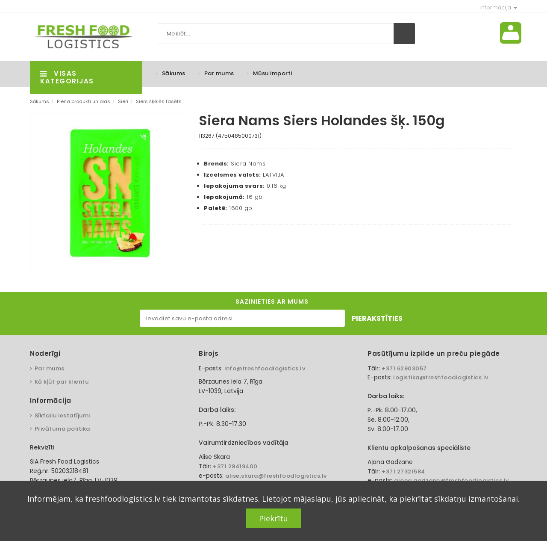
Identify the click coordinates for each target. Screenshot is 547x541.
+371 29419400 (235, 466)
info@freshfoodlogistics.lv (264, 368)
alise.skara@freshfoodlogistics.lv (276, 476)
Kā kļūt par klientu (62, 382)
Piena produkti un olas (83, 101)
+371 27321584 (403, 471)
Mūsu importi (272, 73)
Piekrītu (273, 518)
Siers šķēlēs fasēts (159, 101)
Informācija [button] (498, 7)
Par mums (219, 73)
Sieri (123, 101)
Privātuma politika (62, 429)
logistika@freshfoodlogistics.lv (440, 377)
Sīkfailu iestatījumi (62, 415)
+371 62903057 (404, 368)
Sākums (173, 73)
